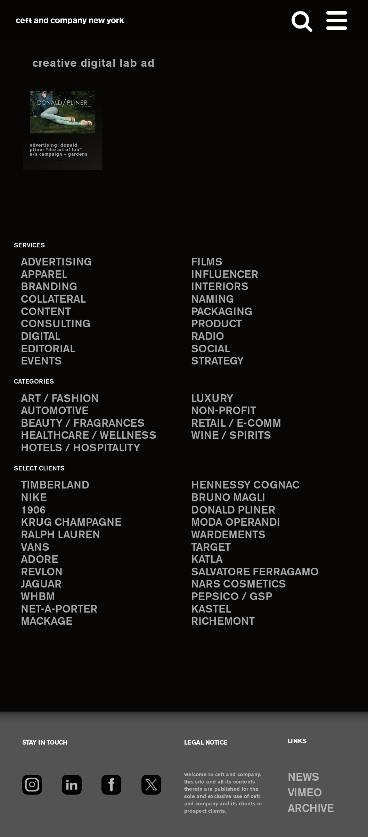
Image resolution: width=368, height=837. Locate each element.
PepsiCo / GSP (231, 597)
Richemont (223, 621)
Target (211, 547)
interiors (219, 287)
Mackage (46, 621)
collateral (53, 299)
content (46, 312)
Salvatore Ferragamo (255, 572)
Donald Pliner (233, 510)
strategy (217, 361)
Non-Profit (223, 411)
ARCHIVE (311, 809)
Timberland (55, 485)
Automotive (54, 411)
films (206, 262)
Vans (35, 547)
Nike (34, 498)
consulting (55, 324)
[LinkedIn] (72, 785)
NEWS (303, 777)
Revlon (42, 572)
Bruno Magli (228, 498)
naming (212, 299)
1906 (33, 510)
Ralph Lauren (60, 535)
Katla (207, 560)
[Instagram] (32, 785)
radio (207, 337)
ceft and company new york (70, 21)
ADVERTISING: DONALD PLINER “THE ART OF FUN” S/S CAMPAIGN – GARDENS (59, 149)
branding (49, 287)
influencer (224, 275)
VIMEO (305, 793)
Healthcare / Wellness (88, 436)
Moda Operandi (235, 522)
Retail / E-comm (236, 423)
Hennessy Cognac (245, 485)
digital (40, 337)
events (41, 361)
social (210, 349)
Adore (39, 560)
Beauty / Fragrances (83, 423)
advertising (56, 262)
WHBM (38, 597)
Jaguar (41, 584)
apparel (44, 275)
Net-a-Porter (59, 609)
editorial (48, 349)
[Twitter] (151, 785)
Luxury (212, 399)
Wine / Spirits (231, 436)
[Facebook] (111, 785)
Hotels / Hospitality (80, 448)
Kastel (211, 609)
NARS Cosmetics (238, 584)
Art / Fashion (60, 399)
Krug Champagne (71, 522)
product (216, 324)
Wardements (228, 535)
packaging (221, 312)
